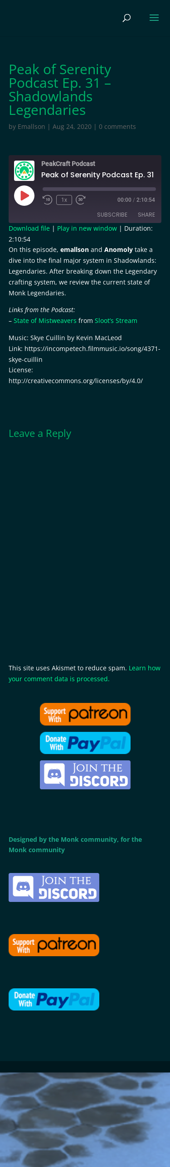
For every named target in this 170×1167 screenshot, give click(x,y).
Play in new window (87, 228)
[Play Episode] (24, 195)
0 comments (117, 126)
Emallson (31, 126)
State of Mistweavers (45, 320)
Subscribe (112, 214)
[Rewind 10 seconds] (48, 200)
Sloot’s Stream (116, 320)
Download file (29, 228)
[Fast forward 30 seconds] (81, 200)
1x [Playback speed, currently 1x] (64, 200)
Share (146, 214)
